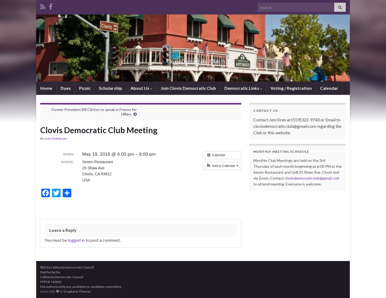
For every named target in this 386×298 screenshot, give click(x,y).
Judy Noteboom (55, 138)
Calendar (329, 88)
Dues (66, 88)
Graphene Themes (77, 291)
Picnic (85, 88)
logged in (76, 240)
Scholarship (110, 88)
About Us (141, 88)
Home (46, 88)
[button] (222, 166)
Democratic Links (243, 88)
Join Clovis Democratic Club (188, 88)
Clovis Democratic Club (193, 60)
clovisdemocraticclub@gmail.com (312, 178)
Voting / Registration (291, 88)
